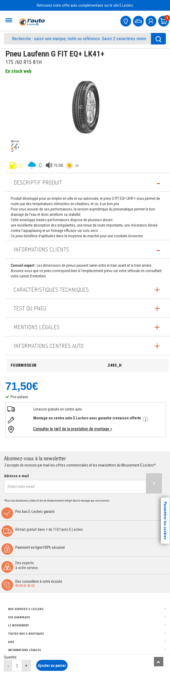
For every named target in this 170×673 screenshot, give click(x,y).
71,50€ (21, 386)
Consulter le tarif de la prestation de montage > (72, 428)
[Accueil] (31, 22)
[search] (80, 38)
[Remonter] (158, 661)
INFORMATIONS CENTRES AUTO (49, 345)
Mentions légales (37, 327)
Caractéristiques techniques (51, 289)
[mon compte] (151, 20)
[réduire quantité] (8, 665)
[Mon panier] (164, 20)
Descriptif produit (38, 182)
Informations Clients (41, 249)
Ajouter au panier (52, 665)
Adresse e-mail (16, 476)
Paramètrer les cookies (165, 521)
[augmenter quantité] (26, 665)
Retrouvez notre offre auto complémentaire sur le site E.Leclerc (85, 5)
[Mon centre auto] (126, 20)
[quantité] (17, 665)
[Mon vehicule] (139, 20)
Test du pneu (30, 308)
